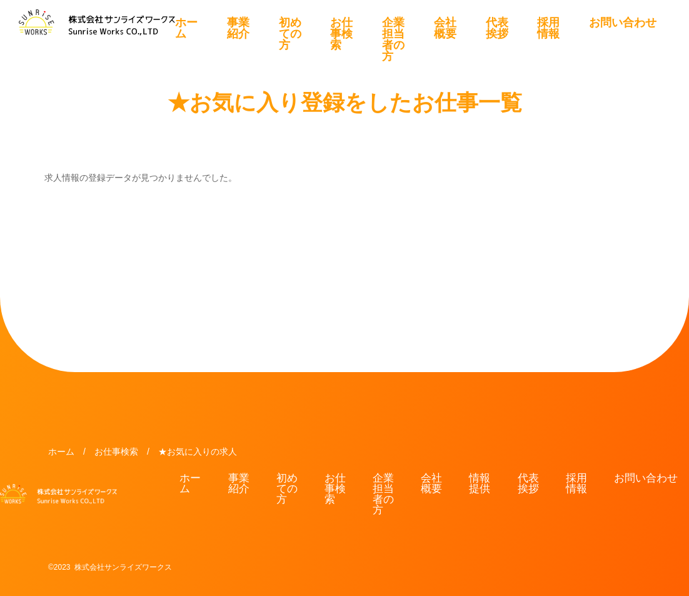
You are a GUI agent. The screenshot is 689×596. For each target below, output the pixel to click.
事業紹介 (238, 28)
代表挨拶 (497, 28)
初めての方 (290, 33)
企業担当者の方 (393, 39)
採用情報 (548, 28)
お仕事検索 (341, 33)
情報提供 (479, 483)
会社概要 (445, 28)
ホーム (186, 28)
